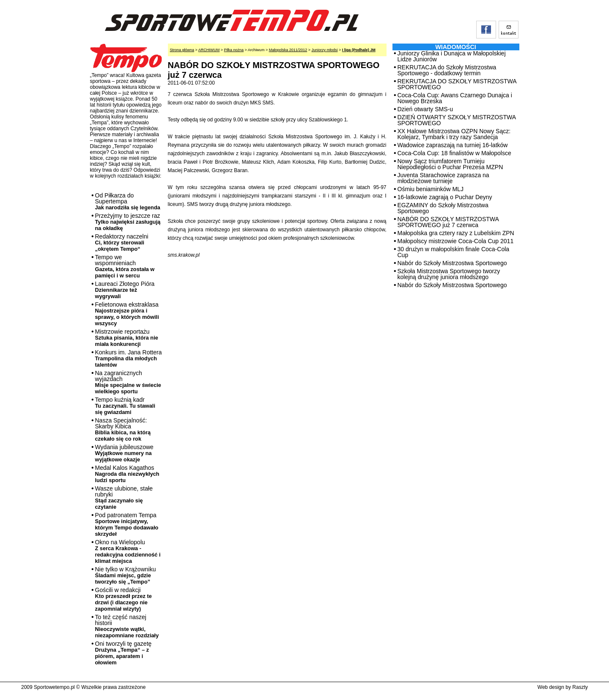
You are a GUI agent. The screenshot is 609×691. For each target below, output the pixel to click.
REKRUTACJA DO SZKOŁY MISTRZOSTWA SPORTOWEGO (457, 84)
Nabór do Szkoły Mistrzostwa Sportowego (452, 263)
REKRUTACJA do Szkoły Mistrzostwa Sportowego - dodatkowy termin (447, 70)
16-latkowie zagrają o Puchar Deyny (445, 197)
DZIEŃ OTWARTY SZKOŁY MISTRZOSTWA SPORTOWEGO (457, 120)
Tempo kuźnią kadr (125, 405)
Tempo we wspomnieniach (125, 266)
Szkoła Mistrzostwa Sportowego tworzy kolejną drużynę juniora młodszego (449, 274)
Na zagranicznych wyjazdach (128, 382)
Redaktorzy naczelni (121, 242)
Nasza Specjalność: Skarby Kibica (123, 429)
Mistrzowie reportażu (126, 337)
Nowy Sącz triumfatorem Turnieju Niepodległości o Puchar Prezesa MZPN (450, 164)
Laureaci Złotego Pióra (125, 289)
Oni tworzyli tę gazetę (123, 653)
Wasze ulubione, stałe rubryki (124, 497)
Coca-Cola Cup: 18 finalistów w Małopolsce (454, 153)
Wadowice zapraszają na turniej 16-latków (453, 145)
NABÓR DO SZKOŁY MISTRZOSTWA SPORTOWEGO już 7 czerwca (448, 222)
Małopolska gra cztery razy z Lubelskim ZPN (456, 233)
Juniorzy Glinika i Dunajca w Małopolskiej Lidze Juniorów (452, 56)
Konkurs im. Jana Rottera (128, 358)
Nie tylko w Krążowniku (125, 575)
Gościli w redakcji (123, 599)
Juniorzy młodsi (324, 50)
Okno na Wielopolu (128, 551)
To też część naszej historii (127, 626)
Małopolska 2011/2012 (288, 50)
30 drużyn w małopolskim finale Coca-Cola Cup (454, 252)
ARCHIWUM (209, 50)
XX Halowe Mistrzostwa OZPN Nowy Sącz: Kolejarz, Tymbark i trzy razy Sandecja (454, 134)
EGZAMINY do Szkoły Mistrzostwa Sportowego (443, 208)
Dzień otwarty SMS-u (425, 109)
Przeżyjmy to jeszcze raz (128, 221)
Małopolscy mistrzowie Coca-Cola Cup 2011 (456, 241)
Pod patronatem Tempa (127, 524)
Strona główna (182, 50)
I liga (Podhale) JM (359, 50)
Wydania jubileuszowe (124, 453)
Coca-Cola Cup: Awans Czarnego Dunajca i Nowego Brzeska (455, 98)
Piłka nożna (234, 50)
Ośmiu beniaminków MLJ (431, 189)
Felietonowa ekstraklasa (127, 313)
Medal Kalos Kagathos (127, 473)
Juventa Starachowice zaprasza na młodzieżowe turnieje (443, 178)
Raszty (580, 687)
